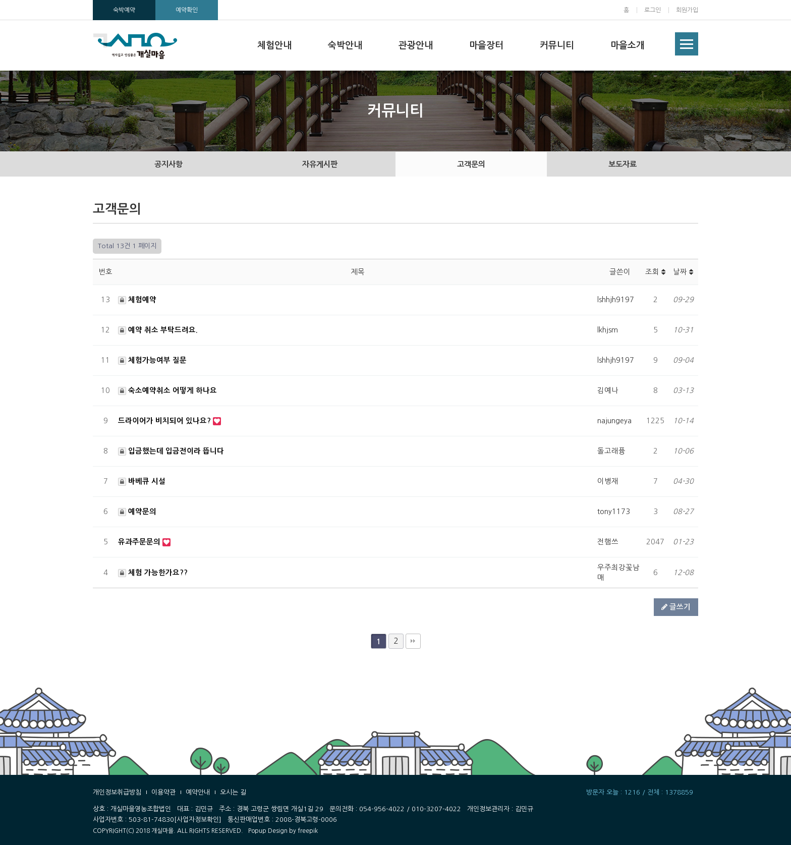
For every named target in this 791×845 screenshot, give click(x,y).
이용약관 (163, 792)
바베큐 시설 (141, 481)
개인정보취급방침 (117, 792)
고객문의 (471, 164)
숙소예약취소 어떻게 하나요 (167, 390)
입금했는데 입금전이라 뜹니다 (171, 451)
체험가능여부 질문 (152, 360)
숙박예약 (124, 10)
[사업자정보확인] (197, 819)
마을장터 (486, 45)
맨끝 (413, 641)
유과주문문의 (140, 541)
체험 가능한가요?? (153, 572)
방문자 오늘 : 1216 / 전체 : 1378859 (639, 792)
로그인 (652, 10)
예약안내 (198, 792)
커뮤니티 (557, 45)
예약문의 (137, 511)
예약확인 (187, 10)
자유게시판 (319, 164)
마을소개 (627, 45)
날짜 (683, 271)
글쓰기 (676, 606)
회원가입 (687, 10)
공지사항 (168, 164)
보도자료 (622, 164)
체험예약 (137, 299)
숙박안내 (345, 45)
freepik (308, 831)
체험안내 (274, 45)
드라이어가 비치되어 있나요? (165, 420)
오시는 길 (233, 792)
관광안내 (416, 45)
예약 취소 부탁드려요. (158, 329)
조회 (655, 271)
